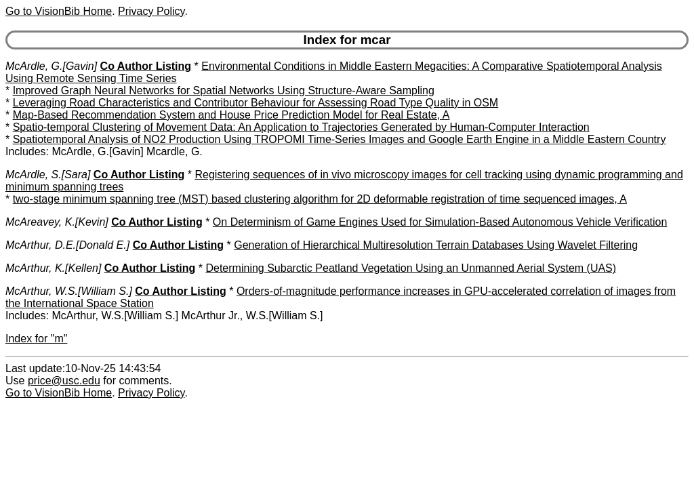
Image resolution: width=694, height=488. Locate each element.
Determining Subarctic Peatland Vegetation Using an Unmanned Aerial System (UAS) (410, 268)
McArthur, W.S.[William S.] (68, 291)
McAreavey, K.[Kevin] (56, 222)
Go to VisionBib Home (58, 11)
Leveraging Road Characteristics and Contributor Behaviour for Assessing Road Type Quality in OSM (256, 102)
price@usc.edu (64, 380)
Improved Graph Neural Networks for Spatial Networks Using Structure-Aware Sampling (223, 90)
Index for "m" (36, 338)
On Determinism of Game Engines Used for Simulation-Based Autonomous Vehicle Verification (440, 222)
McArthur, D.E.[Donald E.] (67, 245)
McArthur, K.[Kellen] (53, 268)
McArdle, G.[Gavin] (51, 66)
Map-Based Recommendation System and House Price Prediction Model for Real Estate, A (231, 115)
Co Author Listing (146, 66)
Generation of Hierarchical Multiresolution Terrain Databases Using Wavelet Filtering (436, 245)
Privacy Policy (151, 11)
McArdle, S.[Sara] (47, 174)
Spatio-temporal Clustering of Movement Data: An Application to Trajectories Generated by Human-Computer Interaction (301, 127)
